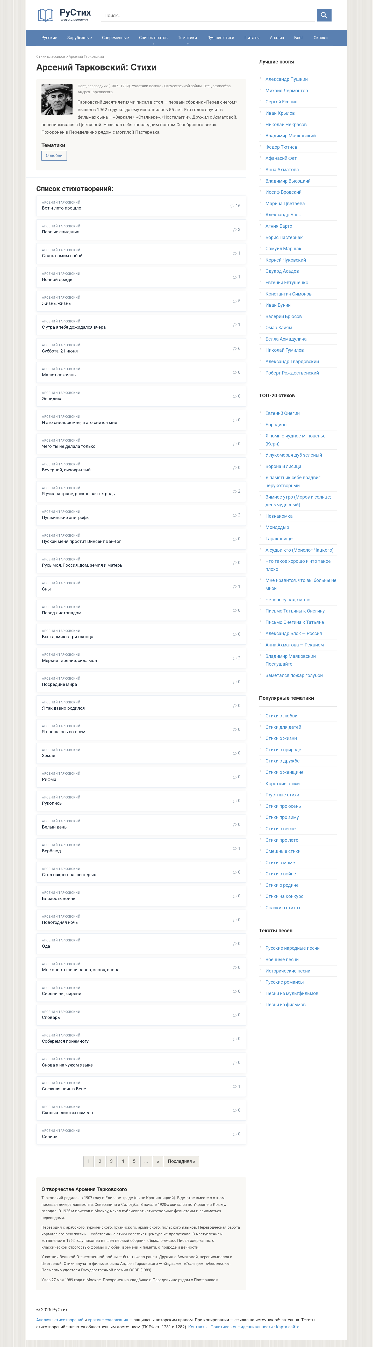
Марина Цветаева (285, 203)
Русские (49, 37)
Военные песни (282, 959)
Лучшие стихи (220, 37)
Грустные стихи (282, 794)
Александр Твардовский (292, 361)
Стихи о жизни (281, 738)
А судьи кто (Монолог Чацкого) (300, 550)
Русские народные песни (293, 948)
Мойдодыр (277, 527)
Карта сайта (287, 1334)
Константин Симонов (289, 294)
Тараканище (279, 538)
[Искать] (324, 15)
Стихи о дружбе (283, 760)
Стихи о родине (282, 885)
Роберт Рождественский (292, 373)
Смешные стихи (283, 851)
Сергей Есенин (281, 101)
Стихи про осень (283, 806)
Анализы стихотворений (59, 1327)
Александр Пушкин (287, 79)
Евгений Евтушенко (287, 282)
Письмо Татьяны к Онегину (295, 611)
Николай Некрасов (286, 124)
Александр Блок (283, 214)
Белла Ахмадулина (286, 339)
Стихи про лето (282, 840)
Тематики (187, 37)
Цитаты (252, 37)
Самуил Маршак (284, 248)
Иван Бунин (278, 305)
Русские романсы (285, 982)
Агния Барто (279, 226)
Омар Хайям (279, 327)
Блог (298, 37)
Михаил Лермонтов (287, 90)
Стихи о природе (283, 749)
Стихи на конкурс (284, 896)
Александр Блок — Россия (294, 633)
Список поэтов (153, 37)
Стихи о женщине (285, 772)
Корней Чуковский (286, 260)
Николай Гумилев (285, 350)
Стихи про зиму (282, 817)
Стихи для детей (283, 727)
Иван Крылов (280, 113)
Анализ (277, 37)
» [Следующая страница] (158, 1168)
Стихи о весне (281, 828)
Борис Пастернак (284, 237)
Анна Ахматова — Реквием (295, 644)
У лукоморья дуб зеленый (294, 455)
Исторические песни (288, 971)
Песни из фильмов (286, 1004)
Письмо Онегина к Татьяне (295, 622)
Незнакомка (279, 516)
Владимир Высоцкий (288, 181)
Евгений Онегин (283, 413)
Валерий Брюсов (284, 316)
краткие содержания (108, 1327)
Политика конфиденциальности (242, 1334)
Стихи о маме (280, 862)
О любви (54, 155)
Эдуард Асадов (282, 271)
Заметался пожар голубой (294, 675)
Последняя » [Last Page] (181, 1168)
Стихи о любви (281, 715)
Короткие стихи (283, 783)
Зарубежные (79, 37)
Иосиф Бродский (284, 192)
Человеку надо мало (288, 599)
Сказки (321, 37)
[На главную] (66, 20)
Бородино (276, 424)
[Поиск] (208, 15)
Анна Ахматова (282, 169)
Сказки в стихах (283, 907)
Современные (115, 37)
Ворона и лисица (284, 466)
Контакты (197, 1334)
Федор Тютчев (281, 147)
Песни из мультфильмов (292, 993)
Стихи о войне (281, 873)
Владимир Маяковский (291, 135)
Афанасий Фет (281, 158)
